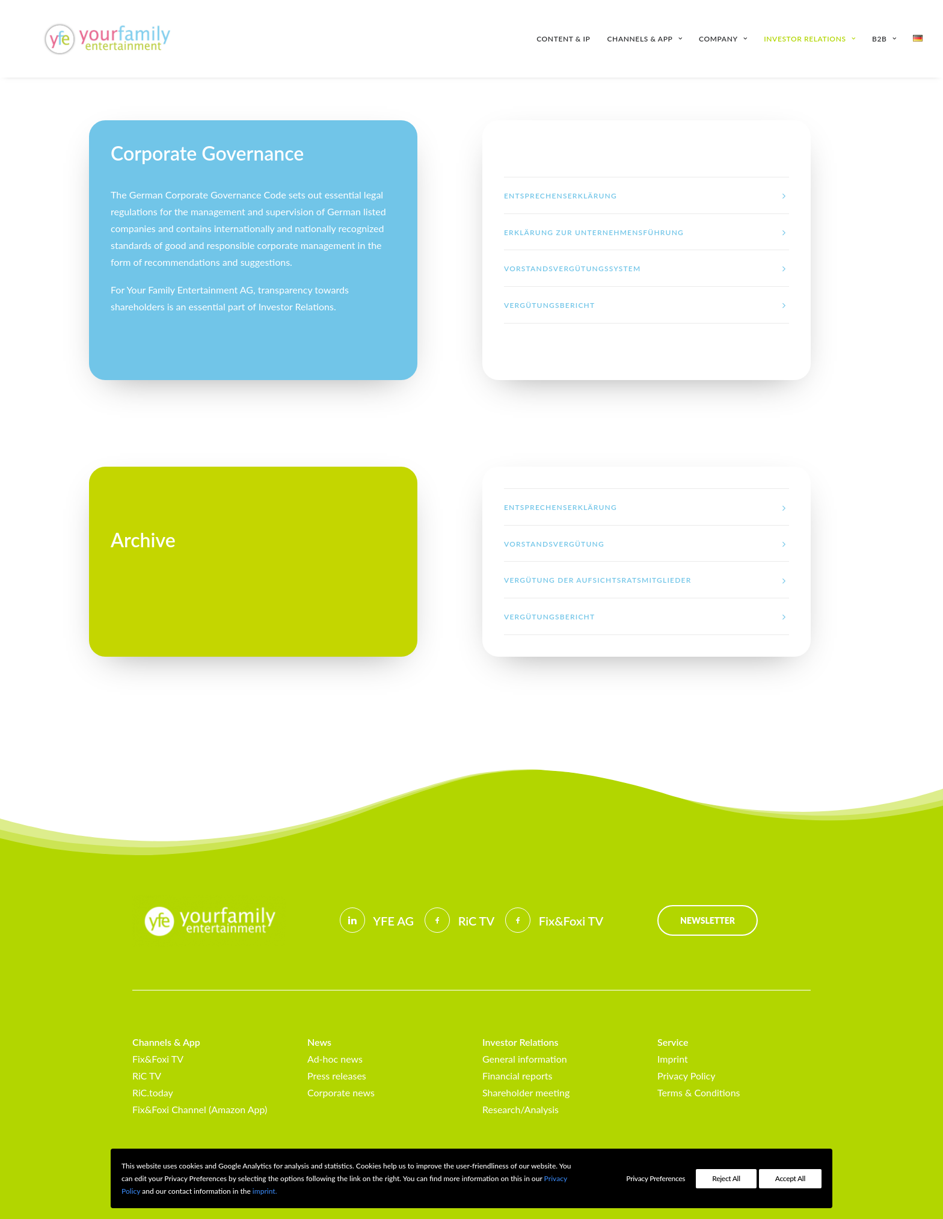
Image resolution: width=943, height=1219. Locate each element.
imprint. (265, 1191)
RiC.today (152, 1092)
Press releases (336, 1075)
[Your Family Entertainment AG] (92, 38)
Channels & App (644, 38)
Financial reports (517, 1075)
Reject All (726, 1178)
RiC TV (146, 1075)
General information (524, 1058)
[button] (352, 920)
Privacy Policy (686, 1075)
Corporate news (341, 1092)
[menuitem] (567, 39)
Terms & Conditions (698, 1092)
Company (723, 38)
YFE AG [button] (393, 920)
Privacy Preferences (655, 1178)
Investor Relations (809, 38)
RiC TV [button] (476, 920)
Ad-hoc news (335, 1058)
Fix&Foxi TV (157, 1058)
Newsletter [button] (707, 920)
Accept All (790, 1178)
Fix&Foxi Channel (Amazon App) (199, 1109)
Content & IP (563, 38)
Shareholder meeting (526, 1092)
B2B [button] (884, 38)
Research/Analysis (520, 1109)
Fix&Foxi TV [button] (571, 920)
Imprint (672, 1058)
